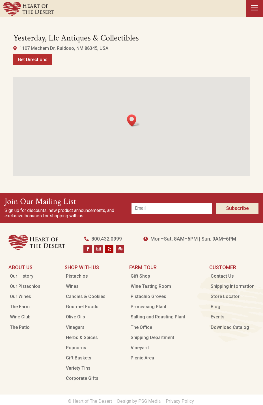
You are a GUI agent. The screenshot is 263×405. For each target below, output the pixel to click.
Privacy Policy (180, 401)
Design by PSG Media (139, 401)
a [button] (254, 8)
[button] (133, 120)
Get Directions (33, 59)
